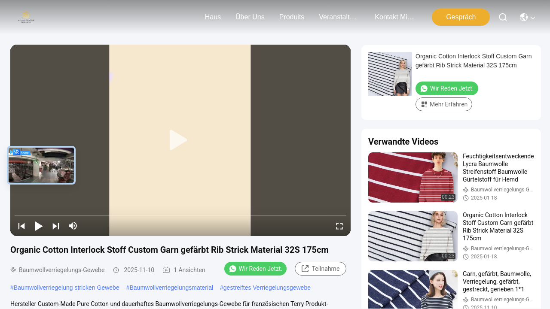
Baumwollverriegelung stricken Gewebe (66, 287)
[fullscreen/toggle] (339, 225)
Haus (213, 17)
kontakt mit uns (395, 17)
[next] (55, 225)
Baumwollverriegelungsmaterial (172, 287)
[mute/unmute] (73, 225)
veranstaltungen (339, 17)
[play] (180, 140)
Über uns (250, 17)
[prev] (21, 225)
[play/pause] (38, 225)
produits (292, 17)
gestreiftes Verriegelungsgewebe (267, 287)
